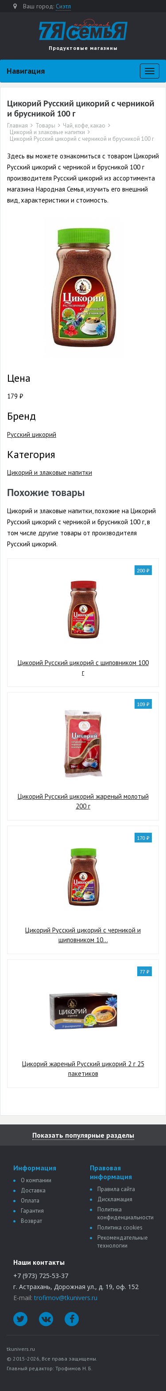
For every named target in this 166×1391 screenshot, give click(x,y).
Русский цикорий (31, 434)
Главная (17, 125)
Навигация (26, 71)
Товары (45, 125)
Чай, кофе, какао (84, 125)
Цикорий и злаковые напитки (47, 132)
